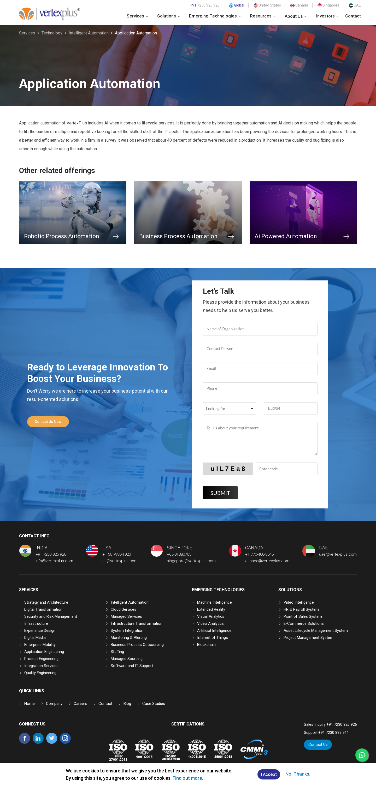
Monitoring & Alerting (129, 637)
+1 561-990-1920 (116, 554)
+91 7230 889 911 (333, 732)
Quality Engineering (40, 672)
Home (29, 703)
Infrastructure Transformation (136, 623)
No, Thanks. (298, 774)
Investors (327, 16)
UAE (355, 5)
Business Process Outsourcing (137, 644)
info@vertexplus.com (54, 561)
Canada (299, 5)
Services (137, 16)
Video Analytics (210, 623)
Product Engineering (41, 658)
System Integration (127, 630)
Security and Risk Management (50, 616)
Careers (80, 703)
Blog (127, 703)
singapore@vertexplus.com (191, 561)
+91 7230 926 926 (51, 554)
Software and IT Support (132, 665)
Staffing (117, 651)
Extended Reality (211, 609)
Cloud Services (123, 609)
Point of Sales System (303, 616)
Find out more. (187, 778)
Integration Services (41, 665)
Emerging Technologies (215, 16)
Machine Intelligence (214, 602)
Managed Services (126, 616)
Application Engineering (44, 651)
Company (54, 703)
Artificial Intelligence (214, 630)
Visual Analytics (210, 616)
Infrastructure (36, 623)
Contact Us (318, 744)
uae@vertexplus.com (338, 554)
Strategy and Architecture (46, 602)
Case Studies (153, 703)
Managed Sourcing (127, 658)
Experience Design (39, 630)
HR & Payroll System (301, 609)
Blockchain (206, 644)
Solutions (168, 16)
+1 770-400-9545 (259, 554)
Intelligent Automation (89, 33)
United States (267, 5)
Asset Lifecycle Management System (316, 630)
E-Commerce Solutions (304, 623)
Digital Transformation (43, 609)
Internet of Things (212, 637)
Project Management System (308, 637)
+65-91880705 (179, 554)
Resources (263, 16)
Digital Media (35, 637)
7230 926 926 (205, 5)
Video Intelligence (299, 602)
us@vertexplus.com (120, 561)
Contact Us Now (48, 421)
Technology (52, 33)
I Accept (269, 774)
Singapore (328, 5)
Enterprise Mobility (40, 644)
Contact (353, 16)
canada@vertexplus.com (267, 561)
